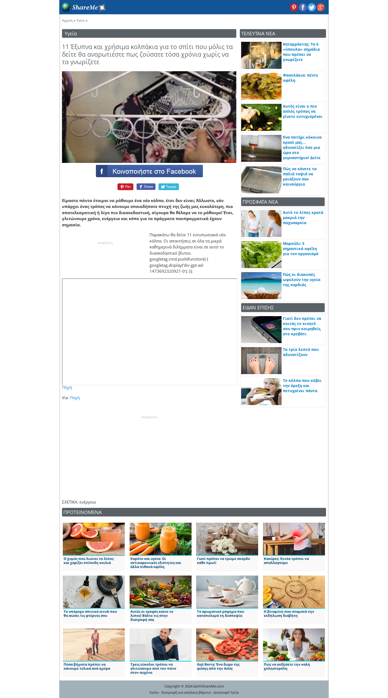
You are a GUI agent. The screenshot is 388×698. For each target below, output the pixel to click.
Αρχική (67, 20)
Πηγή (67, 387)
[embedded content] (149, 332)
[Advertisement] (149, 453)
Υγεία (81, 20)
